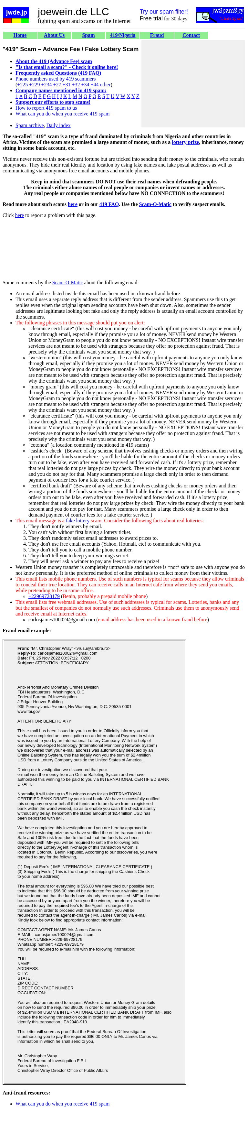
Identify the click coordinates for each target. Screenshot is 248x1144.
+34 (85, 84)
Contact (191, 35)
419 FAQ (109, 204)
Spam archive (30, 125)
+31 (66, 84)
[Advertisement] (193, 83)
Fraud (157, 35)
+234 (46, 84)
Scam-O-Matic (155, 204)
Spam (88, 35)
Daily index (58, 125)
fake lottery (77, 520)
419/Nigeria (122, 35)
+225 (22, 84)
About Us (54, 35)
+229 (34, 84)
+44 (95, 84)
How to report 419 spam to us (46, 108)
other (105, 84)
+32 (76, 84)
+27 (57, 84)
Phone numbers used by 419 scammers (56, 79)
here (73, 204)
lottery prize (185, 142)
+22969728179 (44, 596)
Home (20, 35)
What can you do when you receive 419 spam (62, 113)
